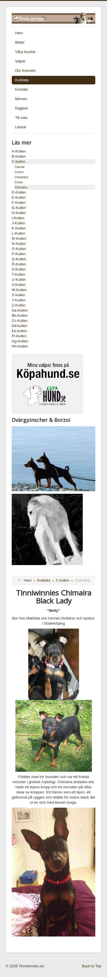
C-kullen (18, 161)
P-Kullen (19, 254)
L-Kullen (18, 233)
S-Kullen (19, 269)
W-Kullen (19, 290)
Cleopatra (21, 177)
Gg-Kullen (20, 341)
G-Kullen (19, 208)
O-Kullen (19, 249)
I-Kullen (18, 218)
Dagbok (21, 108)
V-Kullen (18, 285)
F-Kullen (18, 202)
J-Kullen (18, 223)
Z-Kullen (18, 305)
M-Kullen (19, 238)
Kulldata (22, 80)
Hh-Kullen (20, 346)
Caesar (20, 166)
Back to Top (91, 966)
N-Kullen (19, 243)
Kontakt (21, 89)
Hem (19, 33)
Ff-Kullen (19, 336)
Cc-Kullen (20, 320)
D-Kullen (19, 192)
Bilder (20, 42)
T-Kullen (18, 274)
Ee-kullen (19, 331)
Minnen (21, 99)
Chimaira (21, 187)
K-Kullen (19, 228)
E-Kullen (19, 197)
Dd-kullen (19, 326)
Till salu (21, 117)
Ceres (19, 182)
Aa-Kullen (20, 310)
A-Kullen (19, 151)
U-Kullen (19, 279)
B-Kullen (19, 156)
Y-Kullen (18, 300)
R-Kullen (19, 264)
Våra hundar (25, 52)
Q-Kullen (19, 259)
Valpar (20, 61)
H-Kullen (19, 213)
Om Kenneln (25, 70)
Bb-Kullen (20, 315)
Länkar (21, 127)
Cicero (19, 172)
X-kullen (18, 295)
